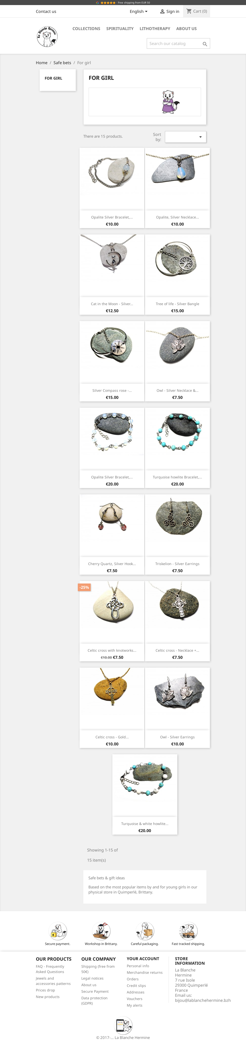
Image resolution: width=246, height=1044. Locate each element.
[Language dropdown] (139, 12)
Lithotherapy (155, 28)
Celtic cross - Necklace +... (177, 650)
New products (48, 996)
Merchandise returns (145, 972)
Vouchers (134, 998)
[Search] (178, 43)
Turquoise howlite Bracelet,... (177, 477)
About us (186, 28)
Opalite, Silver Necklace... (177, 217)
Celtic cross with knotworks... (112, 650)
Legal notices (92, 978)
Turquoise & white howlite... (144, 823)
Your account (143, 958)
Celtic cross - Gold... (112, 737)
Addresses (135, 992)
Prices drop (45, 990)
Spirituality (120, 28)
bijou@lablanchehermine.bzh (203, 1000)
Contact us (46, 11)
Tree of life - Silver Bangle (177, 303)
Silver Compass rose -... (112, 390)
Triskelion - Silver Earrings (177, 563)
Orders (133, 979)
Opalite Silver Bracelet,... (112, 217)
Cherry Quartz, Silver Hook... (112, 563)
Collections (86, 28)
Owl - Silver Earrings (177, 737)
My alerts (134, 1005)
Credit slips (136, 985)
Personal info (138, 965)
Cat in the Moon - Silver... (112, 303)
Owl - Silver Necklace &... (178, 390)
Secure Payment (95, 991)
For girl (53, 78)
